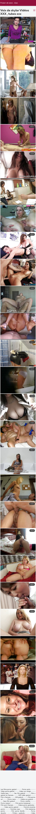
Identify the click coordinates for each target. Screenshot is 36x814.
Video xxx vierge (25, 808)
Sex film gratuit (19, 810)
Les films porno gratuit (9, 806)
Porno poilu (26, 806)
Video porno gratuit (7, 808)
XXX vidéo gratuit (24, 812)
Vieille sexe (4, 810)
